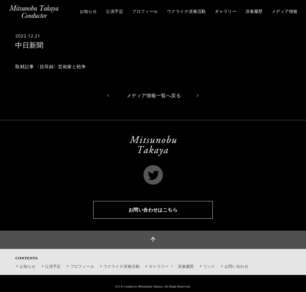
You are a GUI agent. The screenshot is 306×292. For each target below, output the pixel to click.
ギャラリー (161, 266)
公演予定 (53, 266)
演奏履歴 (186, 266)
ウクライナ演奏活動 (121, 266)
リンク (209, 266)
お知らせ (28, 266)
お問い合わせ (236, 266)
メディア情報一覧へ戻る (154, 95)
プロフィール (82, 266)
